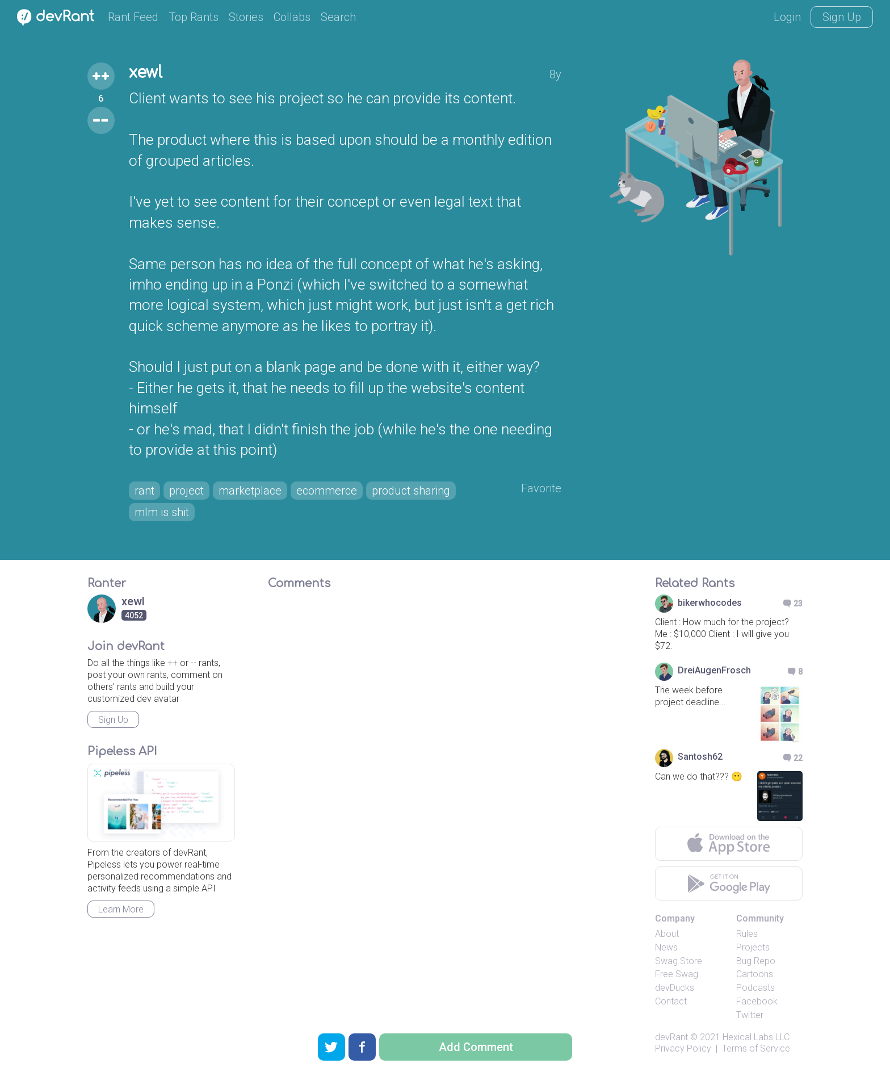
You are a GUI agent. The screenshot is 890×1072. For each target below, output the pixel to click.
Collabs (292, 17)
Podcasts (755, 987)
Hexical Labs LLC (756, 1037)
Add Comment (476, 1047)
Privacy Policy (683, 1048)
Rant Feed (133, 17)
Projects (753, 947)
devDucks (674, 987)
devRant (671, 1037)
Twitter (749, 1015)
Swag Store (678, 961)
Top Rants (194, 17)
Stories (246, 17)
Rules (747, 933)
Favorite (541, 488)
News (666, 947)
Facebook (757, 1001)
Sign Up (841, 17)
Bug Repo (755, 961)
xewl (145, 73)
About (667, 933)
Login (787, 17)
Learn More (121, 909)
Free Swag (676, 974)
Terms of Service (756, 1048)
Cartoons (754, 974)
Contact (671, 1001)
